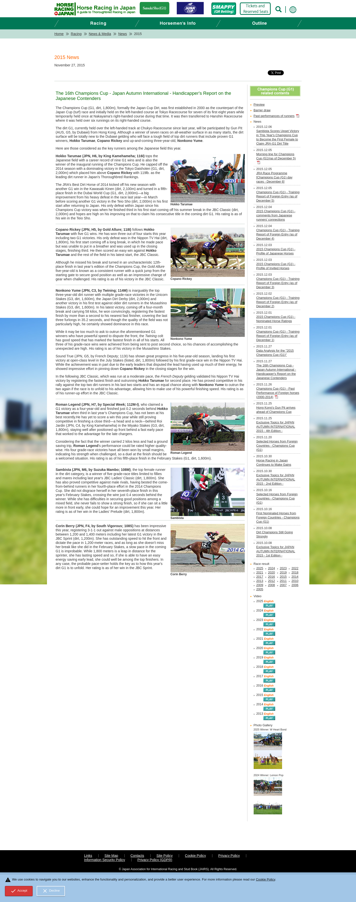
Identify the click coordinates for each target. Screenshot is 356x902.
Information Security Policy (104, 860)
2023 (283, 568)
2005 (259, 589)
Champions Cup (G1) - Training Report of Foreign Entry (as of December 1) (278, 336)
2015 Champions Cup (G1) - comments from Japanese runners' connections (275, 215)
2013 (259, 581)
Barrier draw (262, 110)
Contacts (137, 856)
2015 (283, 576)
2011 (283, 581)
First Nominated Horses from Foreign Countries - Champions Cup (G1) (278, 517)
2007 (283, 585)
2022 (294, 568)
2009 (259, 585)
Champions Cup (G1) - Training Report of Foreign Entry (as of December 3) (278, 283)
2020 (271, 572)
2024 (271, 568)
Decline (51, 891)
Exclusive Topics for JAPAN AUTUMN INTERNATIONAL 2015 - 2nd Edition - (275, 479)
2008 (271, 585)
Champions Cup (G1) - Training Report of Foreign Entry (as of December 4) (278, 234)
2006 (294, 585)
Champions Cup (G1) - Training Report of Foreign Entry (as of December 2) (278, 302)
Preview (259, 104)
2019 (283, 572)
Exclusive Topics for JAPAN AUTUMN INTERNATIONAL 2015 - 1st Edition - (275, 551)
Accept (18, 891)
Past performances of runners (274, 116)
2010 (294, 581)
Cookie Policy (195, 856)
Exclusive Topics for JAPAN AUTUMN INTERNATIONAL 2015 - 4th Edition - (275, 427)
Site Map (111, 856)
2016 (271, 576)
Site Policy (164, 856)
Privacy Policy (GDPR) (154, 860)
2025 (259, 568)
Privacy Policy (229, 856)
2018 (294, 572)
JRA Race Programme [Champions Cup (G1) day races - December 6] (274, 177)
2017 (259, 576)
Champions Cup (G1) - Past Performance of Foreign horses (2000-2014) (277, 393)
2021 (259, 572)
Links (88, 856)
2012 (271, 581)
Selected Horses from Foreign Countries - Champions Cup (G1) (277, 446)
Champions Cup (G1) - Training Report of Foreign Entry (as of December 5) (278, 196)
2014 (294, 576)
